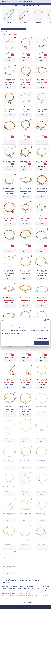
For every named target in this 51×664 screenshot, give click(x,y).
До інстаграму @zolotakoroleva (22, 612)
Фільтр (13, 34)
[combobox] (41, 34)
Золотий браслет (39, 595)
